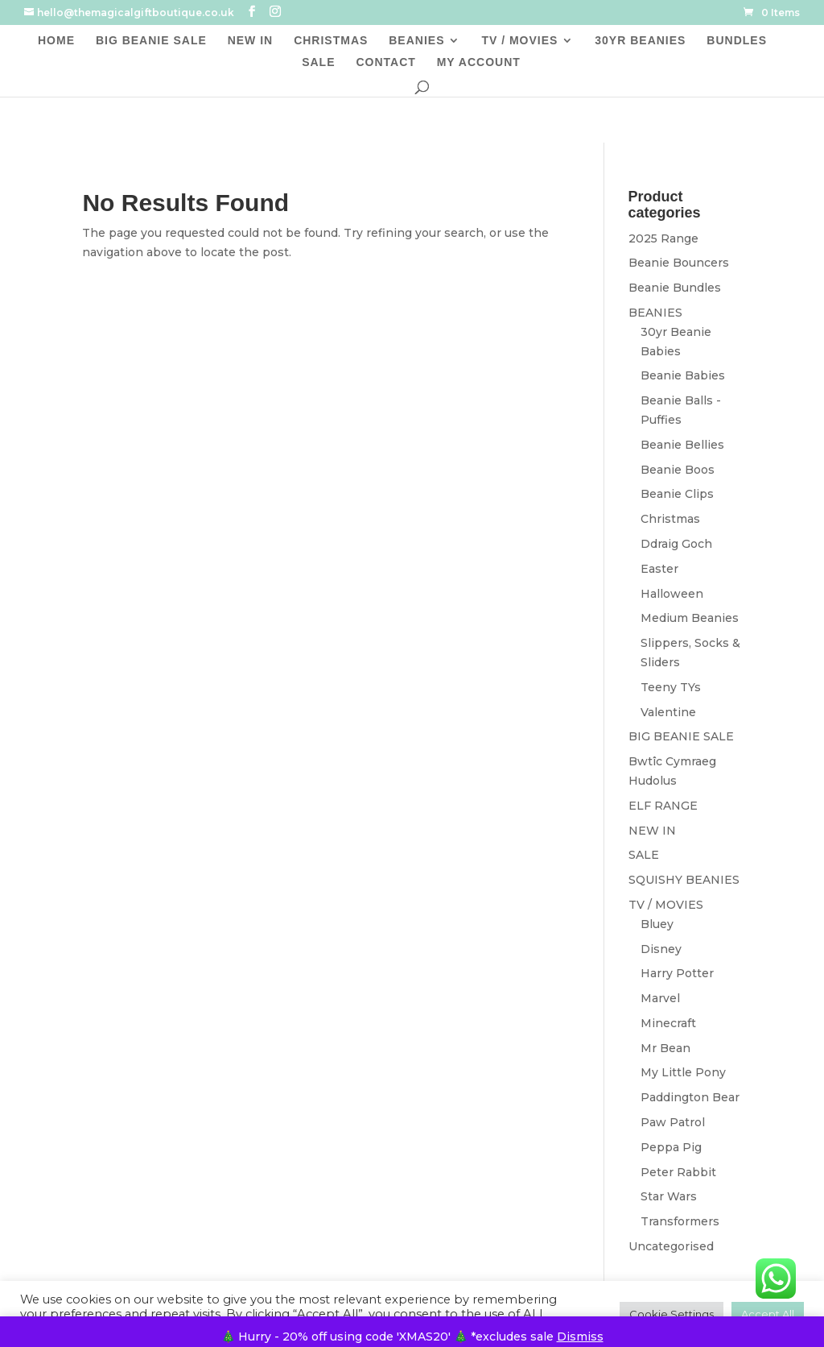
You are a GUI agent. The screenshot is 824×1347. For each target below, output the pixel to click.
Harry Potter (677, 973)
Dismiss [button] (580, 1336)
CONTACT (385, 62)
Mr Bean (665, 1048)
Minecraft (668, 1023)
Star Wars (669, 1196)
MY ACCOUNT (479, 62)
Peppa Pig (671, 1147)
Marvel (660, 998)
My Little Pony (683, 1072)
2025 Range (663, 238)
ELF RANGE (663, 805)
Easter (659, 569)
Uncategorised (671, 1246)
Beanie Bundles (674, 287)
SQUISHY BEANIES (684, 879)
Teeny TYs (671, 687)
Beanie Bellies (682, 444)
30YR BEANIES (640, 41)
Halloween (672, 593)
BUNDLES (737, 41)
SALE (318, 62)
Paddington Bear (690, 1097)
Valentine (668, 712)
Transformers (680, 1221)
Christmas (670, 519)
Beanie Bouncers (678, 262)
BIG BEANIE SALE (151, 41)
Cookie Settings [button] (671, 1314)
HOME (56, 41)
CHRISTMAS (331, 41)
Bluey (657, 924)
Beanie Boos (678, 469)
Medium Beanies (690, 618)
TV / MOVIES (519, 41)
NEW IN (251, 41)
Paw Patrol (673, 1122)
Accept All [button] (767, 1314)
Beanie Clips (677, 494)
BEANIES (416, 41)
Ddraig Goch (676, 544)
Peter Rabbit (678, 1172)
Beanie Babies (683, 375)
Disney (661, 949)
